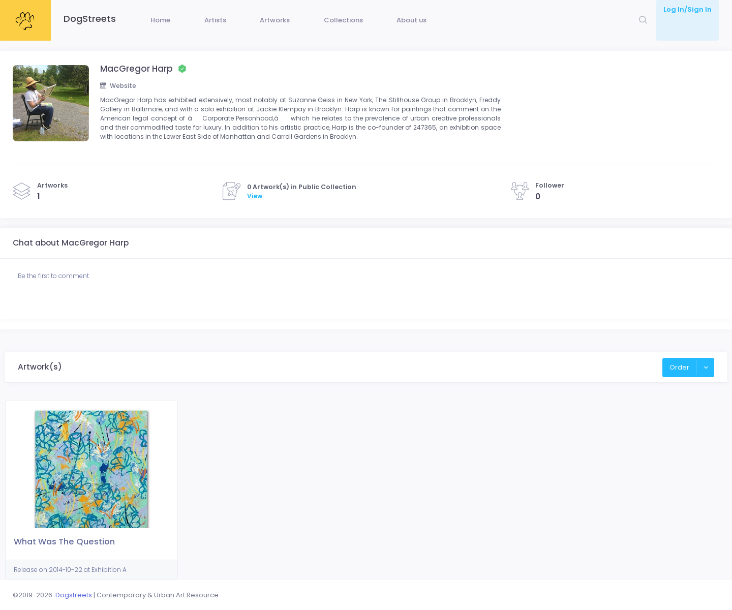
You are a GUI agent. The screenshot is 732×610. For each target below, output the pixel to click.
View (254, 215)
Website (119, 101)
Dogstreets (73, 595)
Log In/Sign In (687, 9)
